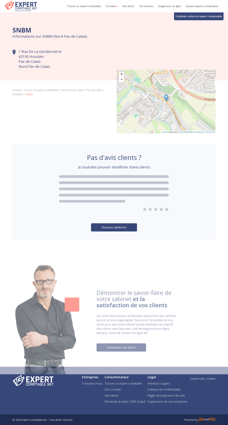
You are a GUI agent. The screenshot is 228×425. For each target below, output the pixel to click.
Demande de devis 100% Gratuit (125, 402)
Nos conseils (113, 389)
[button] (110, 6)
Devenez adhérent (114, 237)
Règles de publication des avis (166, 395)
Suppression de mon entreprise (167, 402)
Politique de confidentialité (164, 389)
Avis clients (111, 395)
